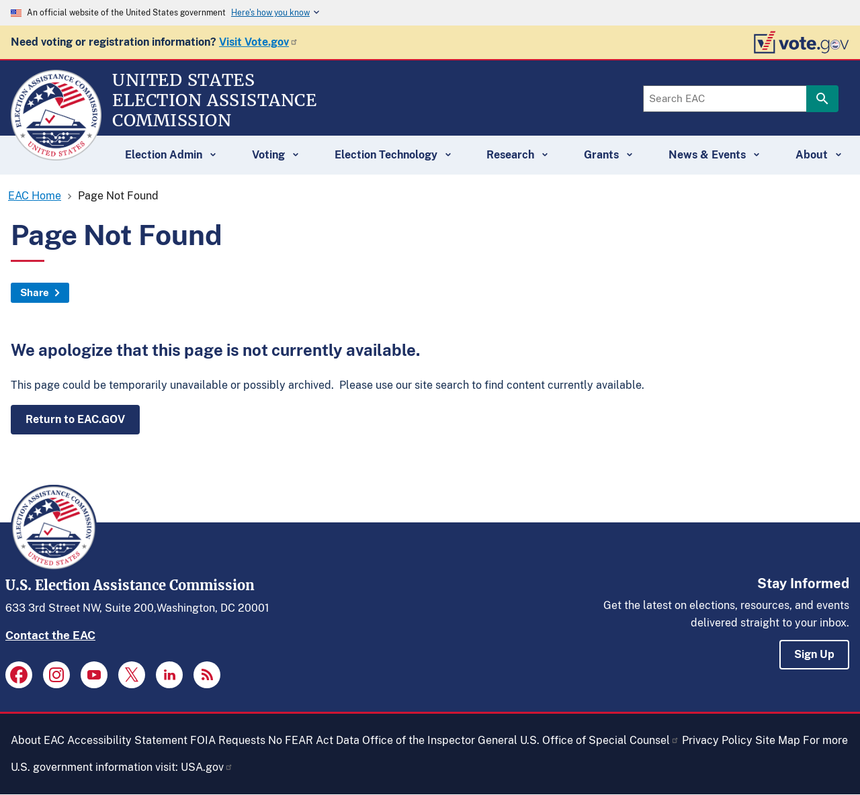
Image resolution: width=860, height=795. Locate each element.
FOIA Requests (227, 740)
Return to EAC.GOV (75, 419)
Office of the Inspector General (439, 740)
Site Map (777, 740)
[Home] (56, 154)
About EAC (37, 740)
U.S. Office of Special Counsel (599, 740)
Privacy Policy (717, 740)
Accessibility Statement (127, 740)
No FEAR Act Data (313, 740)
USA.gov (207, 767)
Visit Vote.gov (258, 42)
